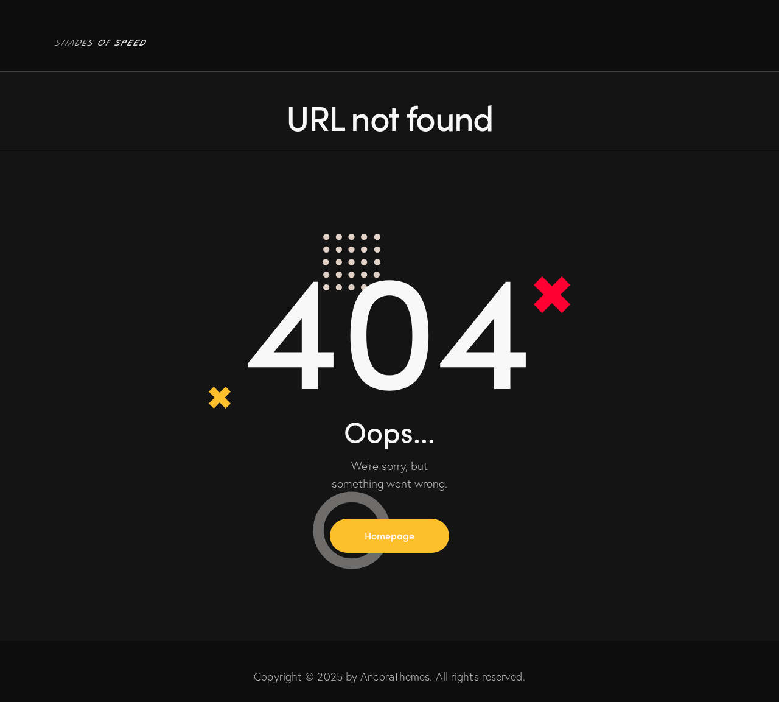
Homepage (389, 535)
